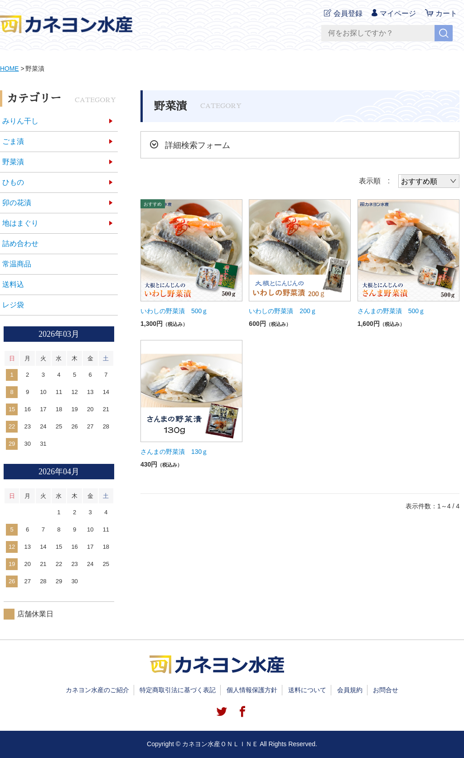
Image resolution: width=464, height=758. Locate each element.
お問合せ (385, 690)
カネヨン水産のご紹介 (97, 690)
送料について (307, 690)
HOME (9, 68)
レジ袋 (13, 305)
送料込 (13, 284)
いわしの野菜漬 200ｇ (282, 311)
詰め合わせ (20, 243)
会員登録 (348, 13)
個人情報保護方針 (252, 690)
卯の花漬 (16, 203)
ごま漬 (13, 141)
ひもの (13, 182)
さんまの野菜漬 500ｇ (391, 311)
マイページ (398, 13)
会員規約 (349, 690)
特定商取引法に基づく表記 (178, 690)
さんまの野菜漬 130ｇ (174, 451)
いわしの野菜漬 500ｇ (174, 311)
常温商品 (16, 264)
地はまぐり (20, 223)
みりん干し (20, 121)
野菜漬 (13, 162)
